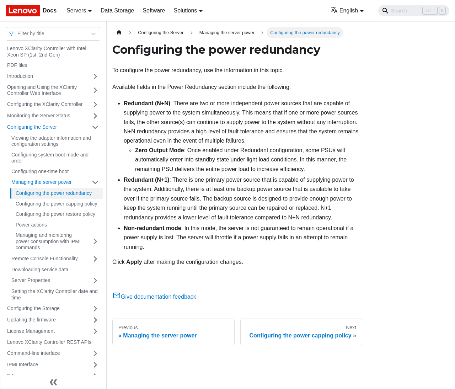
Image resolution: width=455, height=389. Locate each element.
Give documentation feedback (154, 297)
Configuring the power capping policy (56, 204)
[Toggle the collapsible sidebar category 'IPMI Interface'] (95, 365)
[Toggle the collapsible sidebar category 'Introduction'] (95, 76)
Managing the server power (41, 182)
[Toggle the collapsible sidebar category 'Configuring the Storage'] (95, 308)
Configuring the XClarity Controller (44, 104)
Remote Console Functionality (44, 258)
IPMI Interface (22, 364)
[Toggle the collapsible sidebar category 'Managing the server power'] (95, 182)
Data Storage (117, 10)
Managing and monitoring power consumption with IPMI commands (48, 241)
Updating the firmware (31, 320)
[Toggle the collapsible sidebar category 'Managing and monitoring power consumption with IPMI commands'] (95, 241)
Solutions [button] (185, 10)
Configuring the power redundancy (54, 193)
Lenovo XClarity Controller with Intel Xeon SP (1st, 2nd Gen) (46, 52)
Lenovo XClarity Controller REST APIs (49, 342)
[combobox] (18, 34)
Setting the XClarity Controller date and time (54, 294)
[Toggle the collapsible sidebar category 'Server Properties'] (95, 280)
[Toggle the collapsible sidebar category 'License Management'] (95, 331)
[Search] (413, 10)
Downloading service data (39, 269)
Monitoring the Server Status (38, 115)
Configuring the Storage (33, 308)
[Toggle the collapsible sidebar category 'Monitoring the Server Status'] (95, 116)
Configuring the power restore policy (55, 214)
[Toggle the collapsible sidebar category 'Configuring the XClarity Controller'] (95, 104)
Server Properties (30, 280)
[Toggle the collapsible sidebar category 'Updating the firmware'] (95, 320)
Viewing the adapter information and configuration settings (51, 141)
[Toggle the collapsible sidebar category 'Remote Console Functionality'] (95, 259)
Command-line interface (33, 353)
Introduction (20, 76)
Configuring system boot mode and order (50, 158)
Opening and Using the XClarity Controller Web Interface (42, 90)
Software (154, 10)
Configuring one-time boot (40, 171)
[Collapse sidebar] (53, 382)
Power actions (31, 225)
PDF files (17, 65)
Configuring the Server (32, 127)
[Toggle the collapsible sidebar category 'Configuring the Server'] (95, 127)
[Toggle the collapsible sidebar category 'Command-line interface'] (95, 353)
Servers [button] (76, 10)
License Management (31, 331)
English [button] (344, 10)
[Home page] (119, 32)
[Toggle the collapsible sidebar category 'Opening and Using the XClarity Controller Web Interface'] (95, 90)
